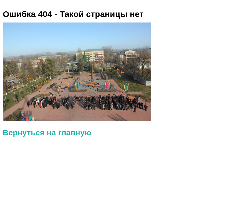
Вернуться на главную (47, 132)
